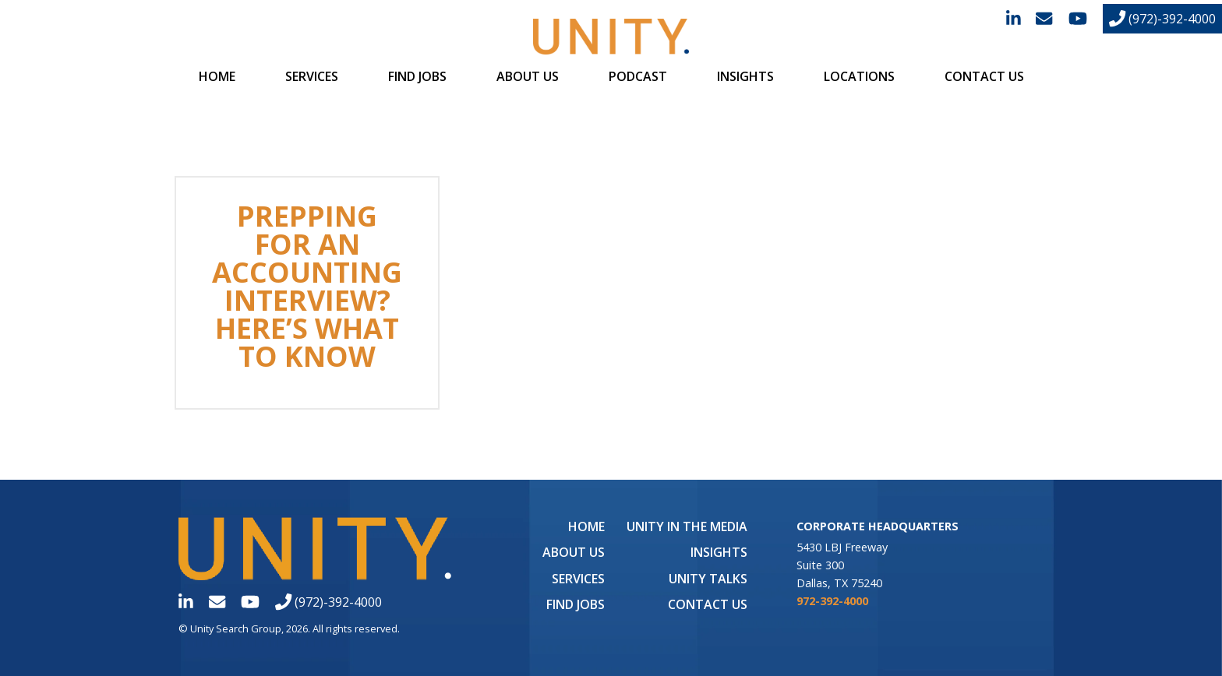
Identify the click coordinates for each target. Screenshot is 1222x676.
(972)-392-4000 (1162, 18)
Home (217, 76)
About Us (527, 76)
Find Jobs (417, 76)
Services (311, 76)
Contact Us (984, 76)
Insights (745, 76)
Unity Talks (708, 578)
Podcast (638, 76)
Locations (859, 76)
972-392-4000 (832, 600)
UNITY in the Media (687, 526)
